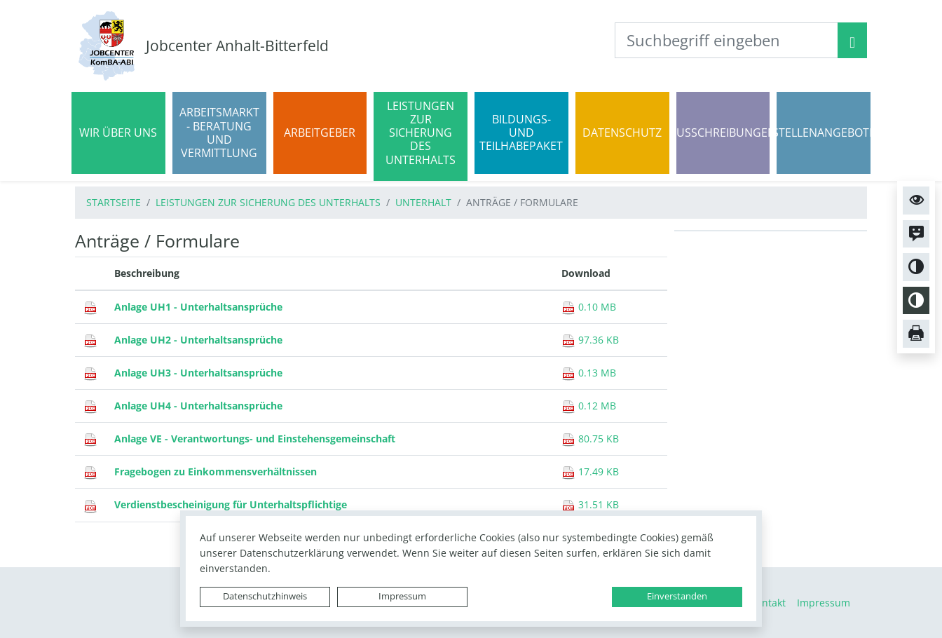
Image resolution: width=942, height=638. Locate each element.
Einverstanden (677, 596)
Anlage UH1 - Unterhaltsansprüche (198, 306)
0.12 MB (588, 405)
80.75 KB (590, 438)
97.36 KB (590, 339)
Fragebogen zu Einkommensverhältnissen (215, 471)
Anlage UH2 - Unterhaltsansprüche (198, 339)
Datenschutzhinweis (265, 596)
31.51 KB (590, 504)
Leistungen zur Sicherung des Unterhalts (268, 202)
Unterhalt (423, 202)
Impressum (402, 596)
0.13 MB (588, 372)
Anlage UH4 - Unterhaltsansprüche (198, 405)
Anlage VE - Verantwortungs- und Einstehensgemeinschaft (254, 438)
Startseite (113, 202)
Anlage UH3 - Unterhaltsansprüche (198, 372)
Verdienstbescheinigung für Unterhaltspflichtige (230, 504)
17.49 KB (590, 471)
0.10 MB (588, 306)
